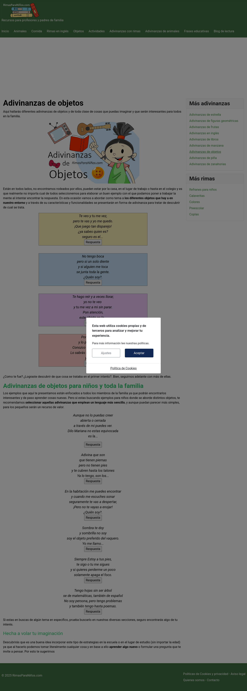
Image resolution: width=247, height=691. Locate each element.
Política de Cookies (123, 368)
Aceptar (139, 353)
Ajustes (106, 353)
